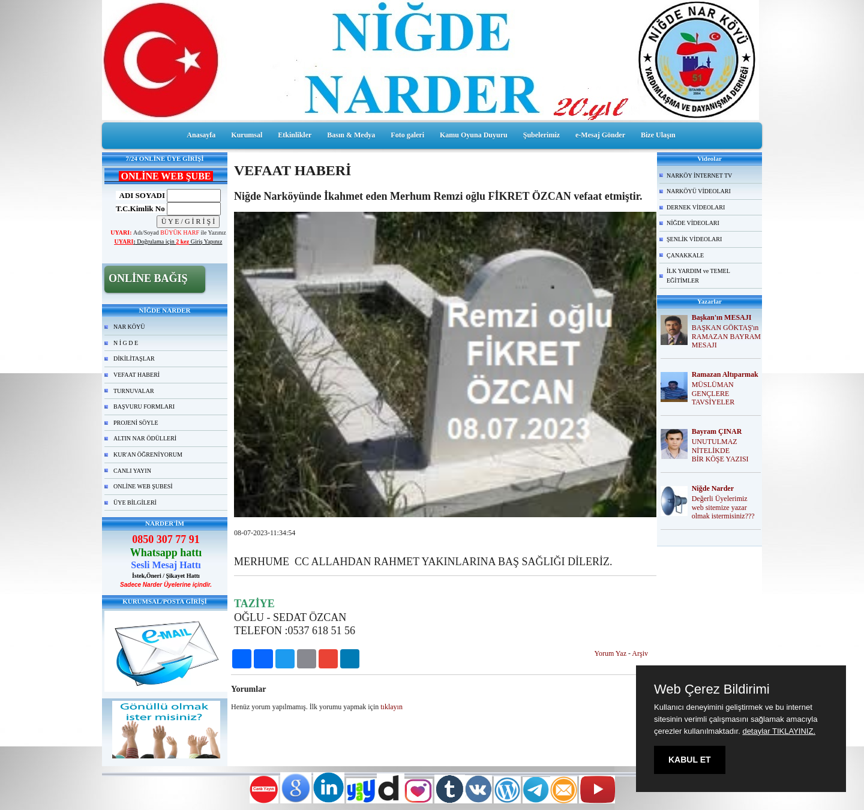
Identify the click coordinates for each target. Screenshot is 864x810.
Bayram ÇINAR (717, 431)
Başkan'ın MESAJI (722, 317)
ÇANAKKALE (685, 255)
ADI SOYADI (140, 195)
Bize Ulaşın (658, 135)
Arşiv (640, 653)
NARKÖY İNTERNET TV (699, 175)
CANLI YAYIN (132, 470)
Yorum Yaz (610, 653)
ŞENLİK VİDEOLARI (694, 239)
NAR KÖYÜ (129, 326)
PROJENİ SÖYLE (135, 422)
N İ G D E (125, 343)
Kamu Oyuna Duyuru (474, 135)
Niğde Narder (713, 488)
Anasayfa (201, 135)
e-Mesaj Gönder (600, 135)
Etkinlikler (294, 135)
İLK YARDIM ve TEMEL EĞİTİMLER (698, 276)
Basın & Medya (351, 135)
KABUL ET (689, 759)
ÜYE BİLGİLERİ (135, 502)
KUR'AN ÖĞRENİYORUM (147, 454)
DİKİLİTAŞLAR (134, 358)
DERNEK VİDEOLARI (696, 207)
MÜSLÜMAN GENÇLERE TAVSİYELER (713, 393)
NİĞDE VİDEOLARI (693, 223)
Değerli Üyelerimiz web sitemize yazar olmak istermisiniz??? (723, 507)
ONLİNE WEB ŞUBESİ (143, 486)
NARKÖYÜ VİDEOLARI (699, 191)
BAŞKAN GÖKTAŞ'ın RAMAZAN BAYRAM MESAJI (726, 336)
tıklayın (391, 707)
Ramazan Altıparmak (725, 374)
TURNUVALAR (133, 391)
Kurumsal (246, 135)
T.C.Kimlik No (140, 208)
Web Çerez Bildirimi (712, 689)
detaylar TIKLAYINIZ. (778, 731)
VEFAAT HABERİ (136, 374)
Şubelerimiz (541, 135)
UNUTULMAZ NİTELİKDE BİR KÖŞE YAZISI (720, 450)
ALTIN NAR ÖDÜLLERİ (144, 438)
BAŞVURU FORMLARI (144, 406)
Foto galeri (407, 135)
